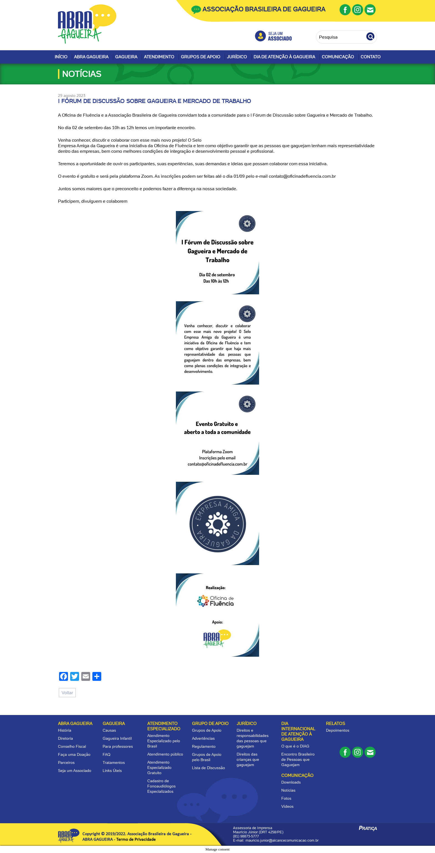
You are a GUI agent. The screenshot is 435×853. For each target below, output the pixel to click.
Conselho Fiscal (72, 746)
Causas (109, 730)
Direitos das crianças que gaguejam (248, 759)
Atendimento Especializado (163, 726)
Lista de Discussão (208, 768)
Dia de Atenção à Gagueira (284, 56)
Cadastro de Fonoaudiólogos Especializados (161, 786)
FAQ (106, 754)
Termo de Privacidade (136, 839)
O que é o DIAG (295, 746)
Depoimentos (337, 730)
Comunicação (338, 56)
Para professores (118, 746)
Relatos (335, 723)
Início (61, 56)
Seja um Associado (74, 770)
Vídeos (287, 806)
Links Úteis (112, 770)
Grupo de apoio (210, 723)
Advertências (203, 738)
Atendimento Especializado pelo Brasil (163, 740)
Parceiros (66, 762)
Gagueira (126, 56)
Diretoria (65, 738)
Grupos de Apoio (200, 56)
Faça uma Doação (74, 754)
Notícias (288, 790)
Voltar (67, 692)
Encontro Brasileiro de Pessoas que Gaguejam (298, 759)
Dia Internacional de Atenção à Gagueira (298, 731)
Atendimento (159, 56)
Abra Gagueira (91, 56)
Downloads (291, 782)
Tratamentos (114, 762)
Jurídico (237, 56)
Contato (371, 56)
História (64, 730)
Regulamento (204, 746)
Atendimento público (165, 754)
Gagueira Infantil (117, 738)
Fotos (286, 798)
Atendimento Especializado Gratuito (159, 767)
